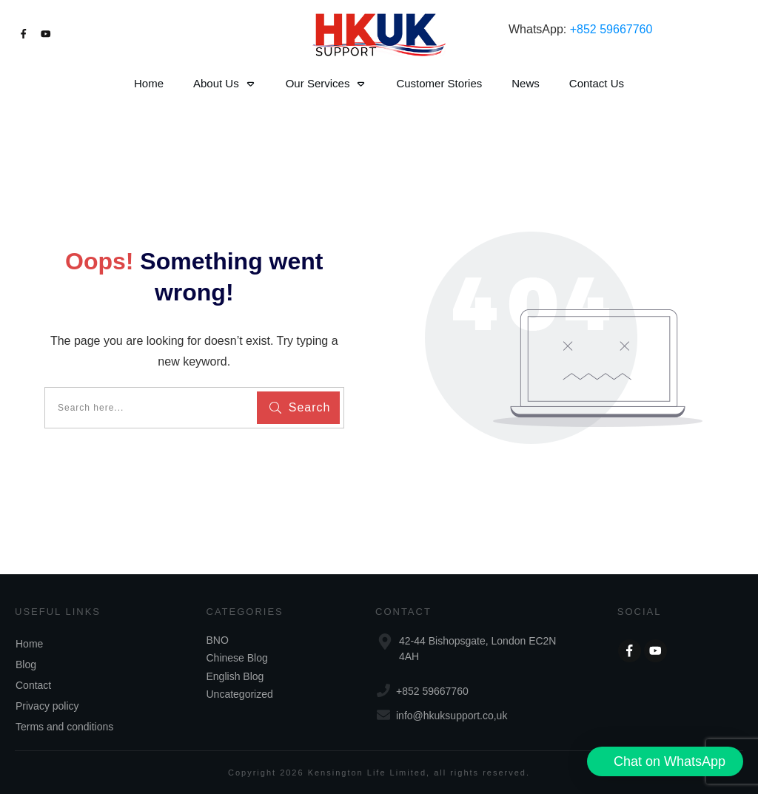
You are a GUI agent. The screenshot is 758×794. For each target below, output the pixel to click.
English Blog (235, 676)
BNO (218, 640)
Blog (26, 664)
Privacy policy (47, 706)
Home (29, 644)
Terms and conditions (64, 727)
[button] (665, 761)
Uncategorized (240, 694)
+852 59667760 (611, 29)
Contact (33, 685)
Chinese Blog (237, 658)
